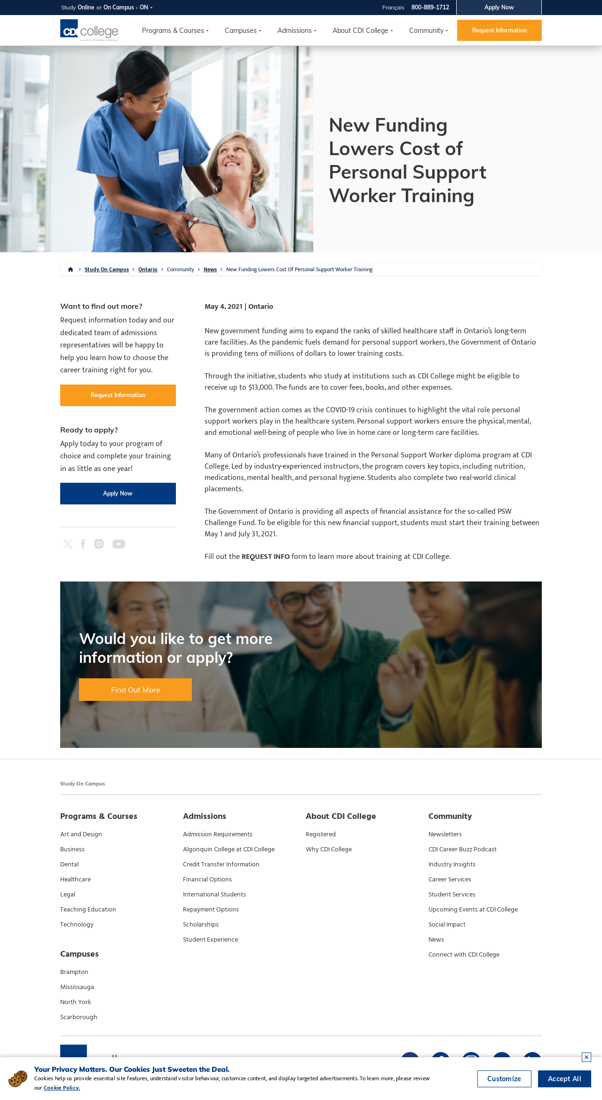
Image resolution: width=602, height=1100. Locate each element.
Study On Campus (107, 269)
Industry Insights (451, 864)
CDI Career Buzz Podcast (462, 849)
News (210, 269)
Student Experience (210, 939)
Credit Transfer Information (221, 864)
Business (72, 849)
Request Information (499, 30)
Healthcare (75, 879)
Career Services (449, 879)
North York (75, 1002)
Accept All (564, 1079)
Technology (77, 924)
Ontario (148, 269)
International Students (214, 894)
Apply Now (499, 7)
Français (393, 7)
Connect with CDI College (463, 954)
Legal (67, 894)
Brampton (74, 972)
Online (86, 7)
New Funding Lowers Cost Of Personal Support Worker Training (299, 269)
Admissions (294, 30)
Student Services (451, 894)
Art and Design (81, 834)
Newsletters (445, 834)
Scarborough (78, 1017)
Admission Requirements (218, 834)
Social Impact (447, 924)
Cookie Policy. (62, 1087)
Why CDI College (329, 849)
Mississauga (77, 987)
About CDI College (360, 30)
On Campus (118, 7)
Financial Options (207, 879)
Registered (321, 834)
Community (426, 30)
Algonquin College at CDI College (229, 849)
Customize (504, 1079)
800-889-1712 (430, 7)
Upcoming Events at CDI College (473, 909)
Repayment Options (211, 909)
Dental (69, 864)
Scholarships (201, 924)
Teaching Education (88, 909)
